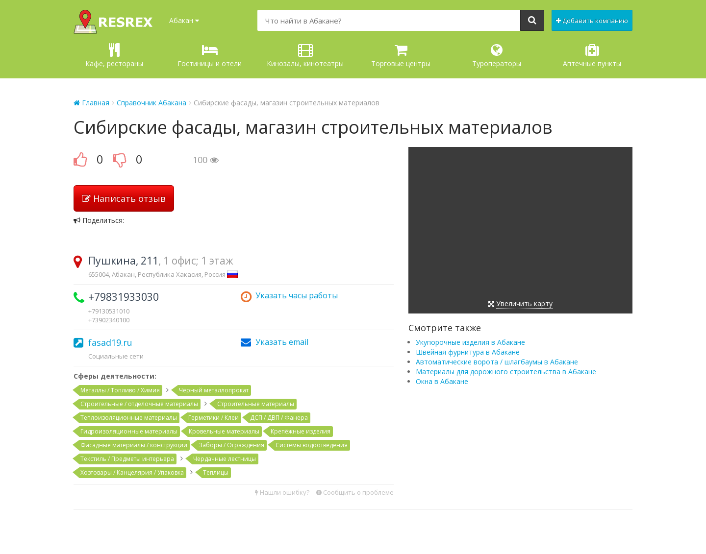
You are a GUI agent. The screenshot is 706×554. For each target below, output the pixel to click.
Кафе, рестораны (114, 55)
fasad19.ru (110, 342)
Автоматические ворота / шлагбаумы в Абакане (497, 361)
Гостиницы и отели (209, 55)
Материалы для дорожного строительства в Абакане (506, 371)
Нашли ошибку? (282, 492)
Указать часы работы (296, 295)
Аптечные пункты (592, 55)
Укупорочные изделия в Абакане (470, 342)
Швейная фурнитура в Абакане (468, 352)
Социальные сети (116, 356)
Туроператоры (496, 55)
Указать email (281, 342)
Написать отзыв (124, 198)
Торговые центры (400, 55)
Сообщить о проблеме (355, 492)
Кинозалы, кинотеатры (305, 55)
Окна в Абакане (442, 381)
